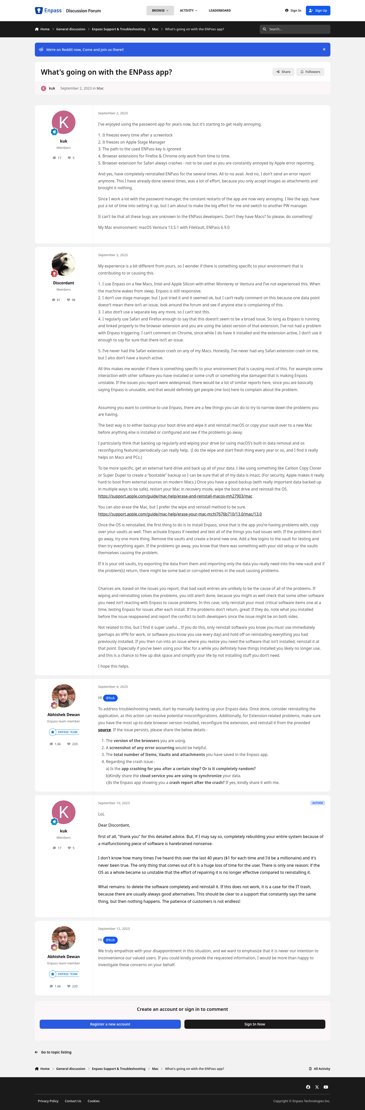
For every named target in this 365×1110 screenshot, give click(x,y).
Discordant (63, 283)
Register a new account (110, 1024)
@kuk (110, 697)
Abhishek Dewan (63, 714)
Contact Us (73, 1101)
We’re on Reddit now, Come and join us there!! (81, 49)
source (104, 730)
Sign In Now (255, 1024)
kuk (52, 88)
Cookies (94, 1101)
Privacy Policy (48, 1101)
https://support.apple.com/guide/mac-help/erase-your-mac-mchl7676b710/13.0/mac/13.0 (180, 514)
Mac (100, 88)
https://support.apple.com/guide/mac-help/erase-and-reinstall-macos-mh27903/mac (175, 496)
